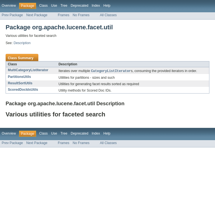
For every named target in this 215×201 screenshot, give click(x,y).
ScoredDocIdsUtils (23, 90)
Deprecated (79, 6)
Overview (9, 6)
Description (22, 43)
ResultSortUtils (20, 83)
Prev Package (12, 15)
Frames (63, 15)
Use (54, 6)
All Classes (108, 15)
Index (96, 6)
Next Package (37, 15)
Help (106, 6)
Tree (63, 6)
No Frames (81, 15)
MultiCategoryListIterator (28, 70)
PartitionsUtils (19, 77)
